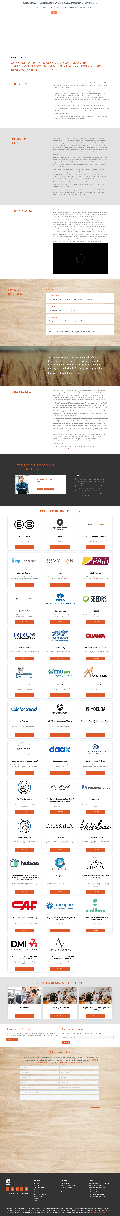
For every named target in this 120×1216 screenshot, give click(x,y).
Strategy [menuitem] (36, 1183)
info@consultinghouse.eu (73, 1062)
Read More (24, 547)
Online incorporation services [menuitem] (97, 1187)
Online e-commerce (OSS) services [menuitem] (99, 1183)
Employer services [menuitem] (66, 1190)
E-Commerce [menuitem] (65, 1183)
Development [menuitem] (38, 1192)
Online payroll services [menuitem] (95, 1192)
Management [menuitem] (38, 1196)
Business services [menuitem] (66, 1187)
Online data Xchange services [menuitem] (97, 1196)
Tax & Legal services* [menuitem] (67, 1192)
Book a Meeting (12, 1039)
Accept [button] (54, 12)
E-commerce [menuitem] (37, 1185)
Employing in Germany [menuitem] (40, 1194)
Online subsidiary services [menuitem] (96, 1185)
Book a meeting (49, 488)
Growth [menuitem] (36, 1198)
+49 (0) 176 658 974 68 (54, 1062)
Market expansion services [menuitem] (69, 1185)
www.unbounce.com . (61, 449)
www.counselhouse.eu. (98, 1212)
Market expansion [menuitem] (39, 1187)
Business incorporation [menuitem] (40, 1190)
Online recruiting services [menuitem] (96, 1190)
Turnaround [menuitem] (37, 1200)
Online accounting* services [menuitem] (97, 1194)
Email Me (39, 488)
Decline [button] (60, 12)
